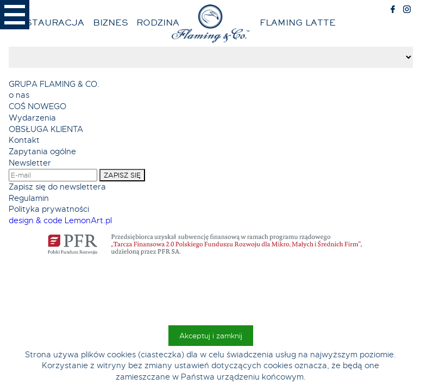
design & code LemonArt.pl (60, 220)
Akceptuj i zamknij (210, 335)
